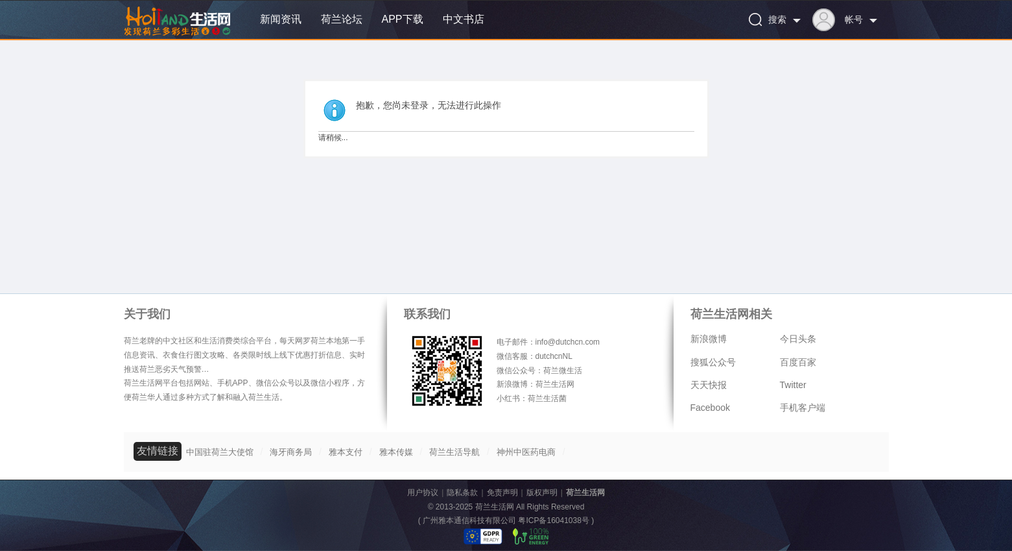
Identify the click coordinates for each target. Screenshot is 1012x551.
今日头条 (798, 339)
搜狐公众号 (713, 362)
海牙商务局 (291, 452)
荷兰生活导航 (454, 452)
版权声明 (542, 492)
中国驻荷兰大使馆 (219, 452)
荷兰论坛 (341, 19)
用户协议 (422, 492)
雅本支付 (345, 452)
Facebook (710, 407)
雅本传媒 (396, 452)
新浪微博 (708, 339)
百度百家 (798, 362)
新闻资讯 (280, 19)
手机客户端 (802, 407)
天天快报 (708, 385)
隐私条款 (462, 492)
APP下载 (402, 19)
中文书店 (463, 19)
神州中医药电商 (526, 452)
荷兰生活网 (585, 492)
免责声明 (502, 492)
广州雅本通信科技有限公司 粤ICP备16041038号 (506, 520)
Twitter (793, 385)
